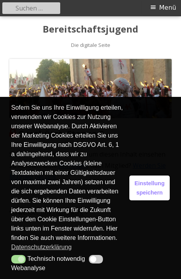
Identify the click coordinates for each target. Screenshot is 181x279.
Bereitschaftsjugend (90, 29)
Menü (167, 7)
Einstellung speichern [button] (149, 188)
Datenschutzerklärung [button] (41, 247)
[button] (18, 259)
